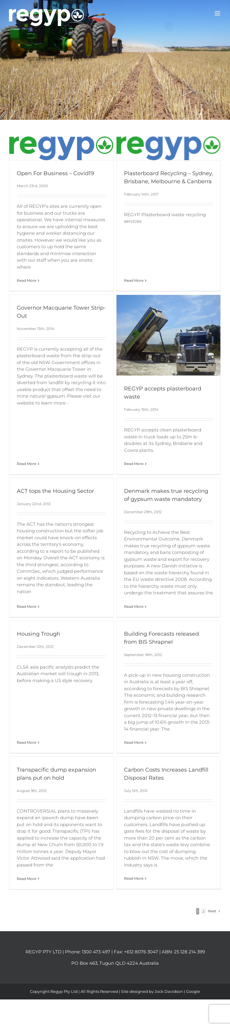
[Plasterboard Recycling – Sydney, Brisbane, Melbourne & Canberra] (167, 148)
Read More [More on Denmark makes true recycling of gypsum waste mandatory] (136, 598)
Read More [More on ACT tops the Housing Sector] (30, 597)
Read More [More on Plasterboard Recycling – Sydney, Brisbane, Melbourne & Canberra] (132, 235)
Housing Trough (38, 630)
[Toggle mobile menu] (218, 13)
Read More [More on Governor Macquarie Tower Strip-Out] (34, 407)
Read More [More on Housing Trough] (26, 690)
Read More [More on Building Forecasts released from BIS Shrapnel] (132, 738)
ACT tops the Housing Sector (59, 483)
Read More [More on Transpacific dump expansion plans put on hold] (34, 867)
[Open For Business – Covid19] (61, 148)
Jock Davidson (169, 1000)
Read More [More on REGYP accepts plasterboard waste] (128, 466)
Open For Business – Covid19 (55, 173)
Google (193, 1000)
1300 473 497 (96, 960)
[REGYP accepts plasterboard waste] (163, 337)
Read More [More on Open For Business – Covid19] (26, 280)
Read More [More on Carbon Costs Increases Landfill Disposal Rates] (128, 877)
